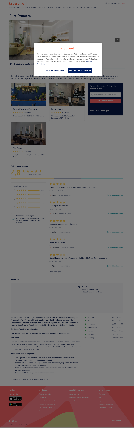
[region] (68, 59)
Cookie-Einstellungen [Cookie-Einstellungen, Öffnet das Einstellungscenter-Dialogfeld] (55, 70)
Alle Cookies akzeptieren (80, 70)
